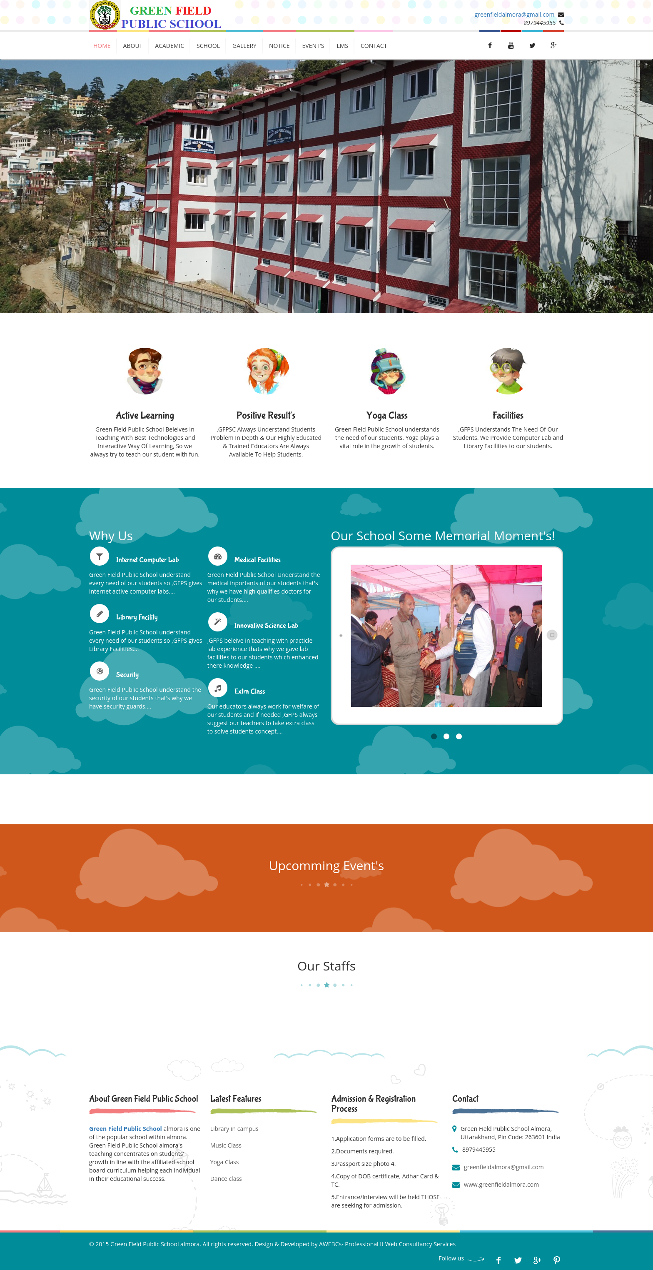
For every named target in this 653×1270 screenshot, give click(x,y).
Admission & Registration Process (373, 1103)
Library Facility (137, 617)
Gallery (244, 46)
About (133, 46)
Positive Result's (265, 415)
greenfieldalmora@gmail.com (515, 14)
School (208, 46)
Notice (279, 46)
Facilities (508, 415)
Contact (374, 46)
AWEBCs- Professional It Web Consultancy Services (387, 1244)
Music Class (226, 1145)
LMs (342, 46)
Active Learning (145, 415)
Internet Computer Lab (147, 560)
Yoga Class (387, 415)
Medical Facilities (257, 560)
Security (127, 675)
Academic (169, 46)
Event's (313, 46)
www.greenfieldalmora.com (501, 1184)
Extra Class (249, 691)
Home (102, 46)
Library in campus (234, 1129)
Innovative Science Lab (266, 625)
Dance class (226, 1179)
